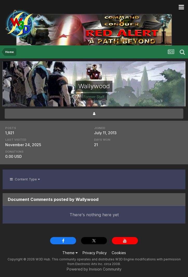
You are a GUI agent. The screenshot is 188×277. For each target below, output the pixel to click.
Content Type (25, 179)
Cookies (119, 253)
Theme (70, 253)
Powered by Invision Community (94, 269)
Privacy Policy (95, 253)
